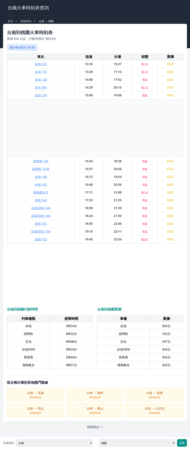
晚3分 (144, 239)
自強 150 (41, 224)
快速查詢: (8, 443)
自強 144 (41, 200)
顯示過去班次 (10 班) (22, 47)
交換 (182, 443)
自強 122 (41, 64)
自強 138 (41, 177)
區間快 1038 (40, 169)
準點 (144, 79)
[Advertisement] (95, 128)
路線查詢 (26, 21)
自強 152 (41, 239)
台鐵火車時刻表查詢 (28, 7)
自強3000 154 (40, 231)
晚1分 (144, 64)
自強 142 (41, 184)
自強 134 (41, 95)
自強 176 (41, 72)
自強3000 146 (40, 208)
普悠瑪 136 (40, 161)
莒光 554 (41, 87)
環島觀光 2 (40, 192)
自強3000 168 (40, 216)
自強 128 (41, 80)
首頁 (10, 21)
